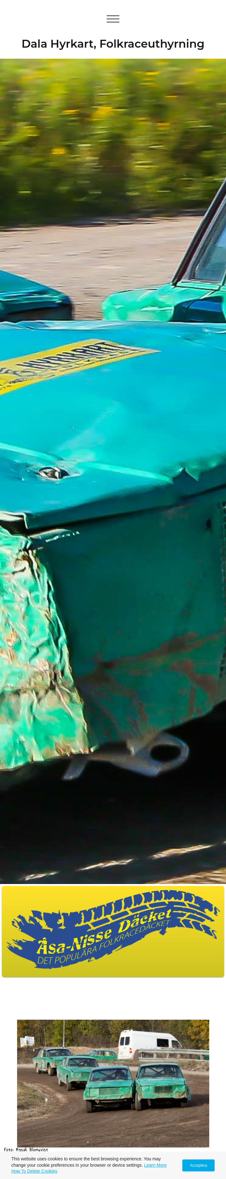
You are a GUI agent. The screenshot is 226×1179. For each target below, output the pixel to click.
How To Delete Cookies (34, 1171)
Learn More (155, 1165)
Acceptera (198, 1165)
